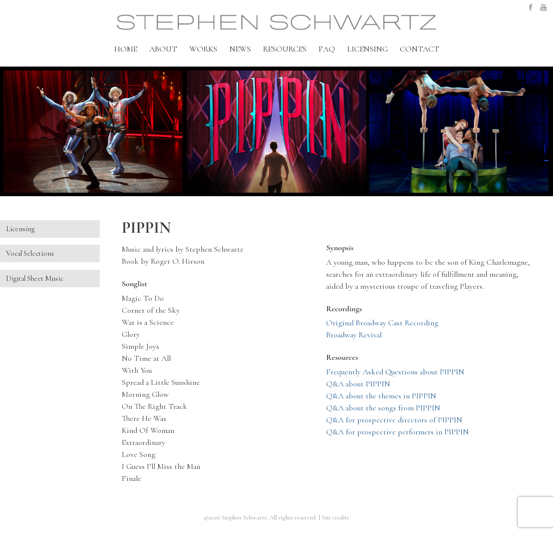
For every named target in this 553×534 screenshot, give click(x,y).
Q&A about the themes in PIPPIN (381, 396)
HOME (125, 49)
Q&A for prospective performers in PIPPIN (397, 432)
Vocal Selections (30, 253)
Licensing (20, 229)
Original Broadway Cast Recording (382, 323)
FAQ (327, 49)
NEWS (240, 49)
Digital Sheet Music (34, 278)
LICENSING (367, 49)
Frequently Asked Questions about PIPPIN (395, 372)
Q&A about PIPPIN (358, 384)
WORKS (203, 49)
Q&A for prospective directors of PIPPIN (394, 420)
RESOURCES (285, 49)
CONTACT (419, 49)
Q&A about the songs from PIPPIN (383, 408)
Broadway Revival (354, 335)
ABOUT (163, 49)
